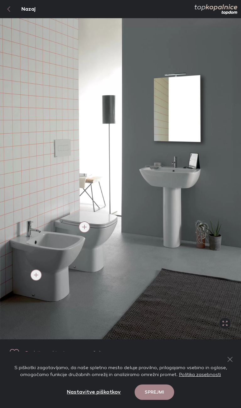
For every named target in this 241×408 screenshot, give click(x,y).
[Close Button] (230, 359)
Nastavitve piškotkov (94, 392)
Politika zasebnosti (200, 374)
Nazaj (18, 9)
